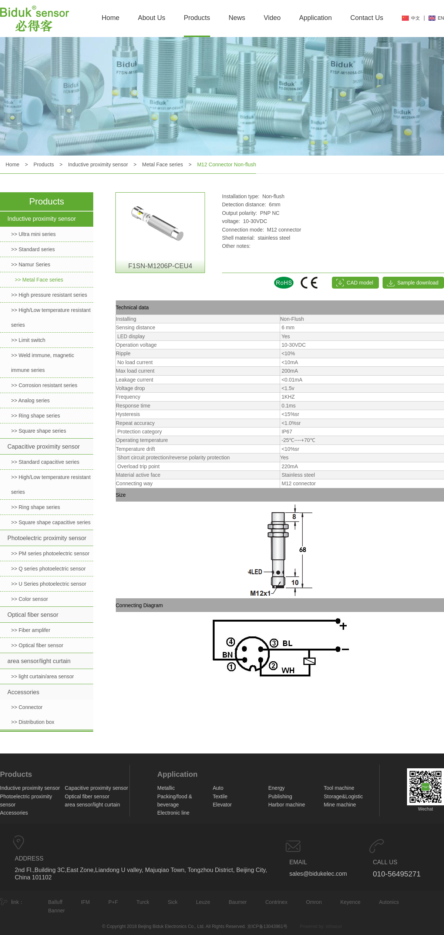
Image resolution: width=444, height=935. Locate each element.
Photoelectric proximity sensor (46, 538)
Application (315, 17)
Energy (276, 788)
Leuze (203, 902)
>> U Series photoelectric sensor (48, 584)
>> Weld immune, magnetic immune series (42, 362)
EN (441, 18)
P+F (113, 902)
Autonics (389, 902)
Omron (314, 902)
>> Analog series (30, 400)
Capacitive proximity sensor (43, 446)
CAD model (360, 283)
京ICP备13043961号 (267, 926)
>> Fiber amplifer (30, 630)
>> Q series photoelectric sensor (48, 569)
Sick (172, 902)
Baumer (238, 902)
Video (272, 17)
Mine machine (340, 805)
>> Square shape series (38, 431)
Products (197, 17)
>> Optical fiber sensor (37, 645)
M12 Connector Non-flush (226, 164)
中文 (415, 18)
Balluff (55, 902)
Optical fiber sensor (32, 615)
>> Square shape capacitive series (51, 522)
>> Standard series (33, 249)
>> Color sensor (29, 599)
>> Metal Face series (39, 280)
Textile (220, 796)
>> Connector (27, 707)
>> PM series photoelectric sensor (50, 553)
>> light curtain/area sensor (42, 676)
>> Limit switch (28, 340)
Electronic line (173, 813)
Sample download (417, 283)
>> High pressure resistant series (49, 295)
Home (111, 17)
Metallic (166, 788)
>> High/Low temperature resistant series (51, 317)
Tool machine (339, 788)
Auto (218, 788)
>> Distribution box (32, 722)
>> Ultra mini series (33, 234)
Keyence (350, 902)
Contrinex (276, 902)
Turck (143, 902)
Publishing (280, 796)
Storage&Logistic (343, 796)
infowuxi (334, 926)
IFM (85, 902)
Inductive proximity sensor (98, 164)
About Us (151, 17)
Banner (56, 911)
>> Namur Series (30, 264)
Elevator (222, 805)
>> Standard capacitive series (45, 462)
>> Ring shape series (35, 416)
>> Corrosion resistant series (44, 385)
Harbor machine (286, 805)
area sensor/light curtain (39, 661)
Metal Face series (162, 164)
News (237, 17)
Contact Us (366, 17)
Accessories (23, 692)
